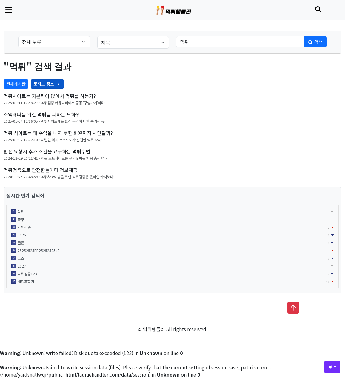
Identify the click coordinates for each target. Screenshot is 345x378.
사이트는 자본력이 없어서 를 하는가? (50, 95)
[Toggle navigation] (9, 9)
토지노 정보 (47, 84)
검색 (315, 41)
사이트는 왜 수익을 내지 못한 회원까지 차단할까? (58, 132)
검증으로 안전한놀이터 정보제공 (41, 169)
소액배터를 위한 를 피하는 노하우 (42, 114)
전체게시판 (16, 84)
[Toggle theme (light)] (332, 367)
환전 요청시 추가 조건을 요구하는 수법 (47, 151)
